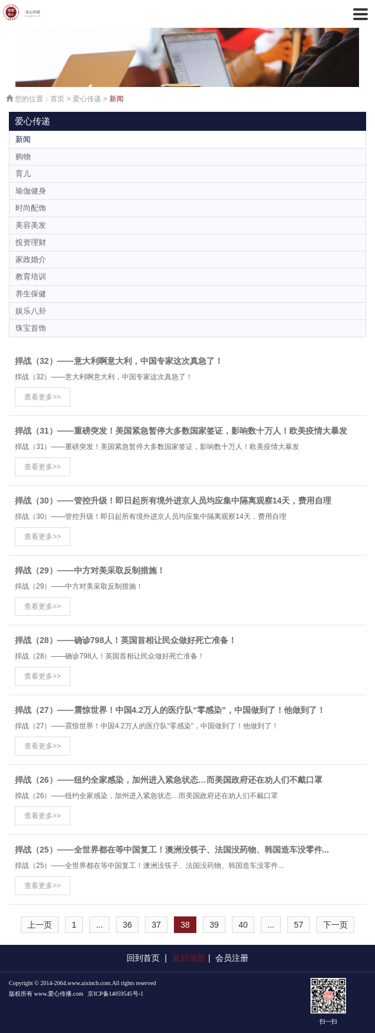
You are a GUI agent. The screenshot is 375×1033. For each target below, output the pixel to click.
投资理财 (30, 242)
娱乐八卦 (30, 310)
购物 (23, 156)
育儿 (23, 173)
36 (127, 924)
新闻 (116, 99)
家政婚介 (30, 259)
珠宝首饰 (30, 328)
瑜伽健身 (30, 190)
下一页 (335, 924)
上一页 (39, 924)
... (99, 924)
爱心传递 (87, 99)
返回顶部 (188, 958)
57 (298, 924)
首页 (57, 99)
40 (243, 924)
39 (214, 924)
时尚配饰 (30, 208)
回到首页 (143, 958)
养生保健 (30, 293)
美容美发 (30, 225)
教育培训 (30, 276)
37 (156, 924)
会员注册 (231, 958)
